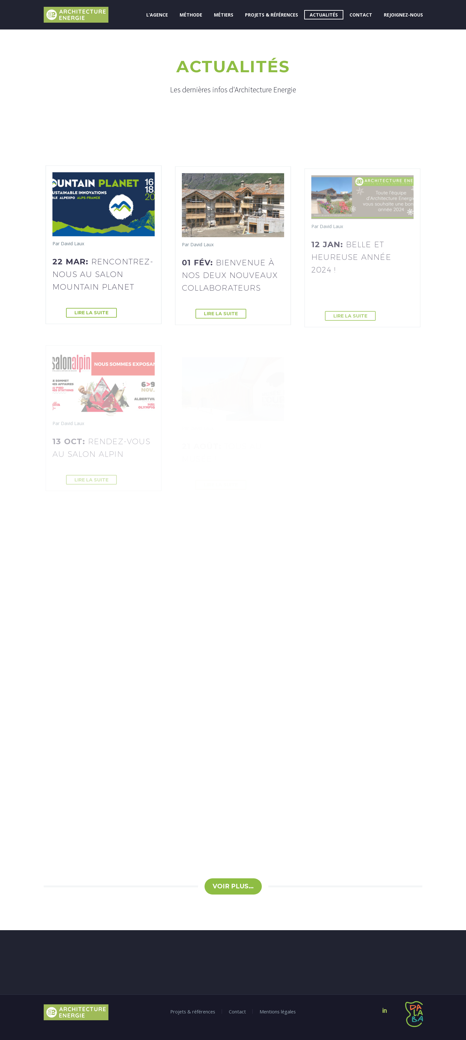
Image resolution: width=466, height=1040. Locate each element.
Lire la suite (91, 314)
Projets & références (271, 15)
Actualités (324, 15)
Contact (361, 15)
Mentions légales (278, 1011)
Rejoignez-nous (403, 15)
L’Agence (157, 15)
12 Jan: (351, 261)
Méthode (191, 15)
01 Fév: (230, 277)
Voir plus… (233, 886)
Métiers (223, 15)
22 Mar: (102, 275)
